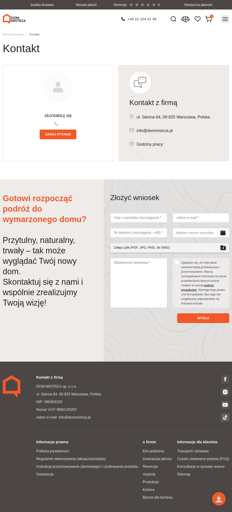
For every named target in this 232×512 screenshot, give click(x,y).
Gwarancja (44, 473)
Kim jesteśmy (153, 450)
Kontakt (34, 33)
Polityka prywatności (52, 450)
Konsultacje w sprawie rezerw (201, 465)
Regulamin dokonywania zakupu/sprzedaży (71, 457)
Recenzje (150, 465)
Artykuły (149, 473)
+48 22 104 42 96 (142, 18)
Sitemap (184, 473)
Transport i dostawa (193, 450)
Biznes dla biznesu (158, 496)
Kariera (149, 488)
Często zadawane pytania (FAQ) (203, 457)
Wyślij (203, 317)
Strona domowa (13, 33)
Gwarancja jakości (157, 457)
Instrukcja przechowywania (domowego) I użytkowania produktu (87, 465)
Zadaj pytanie (58, 133)
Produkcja (151, 480)
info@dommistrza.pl (155, 129)
